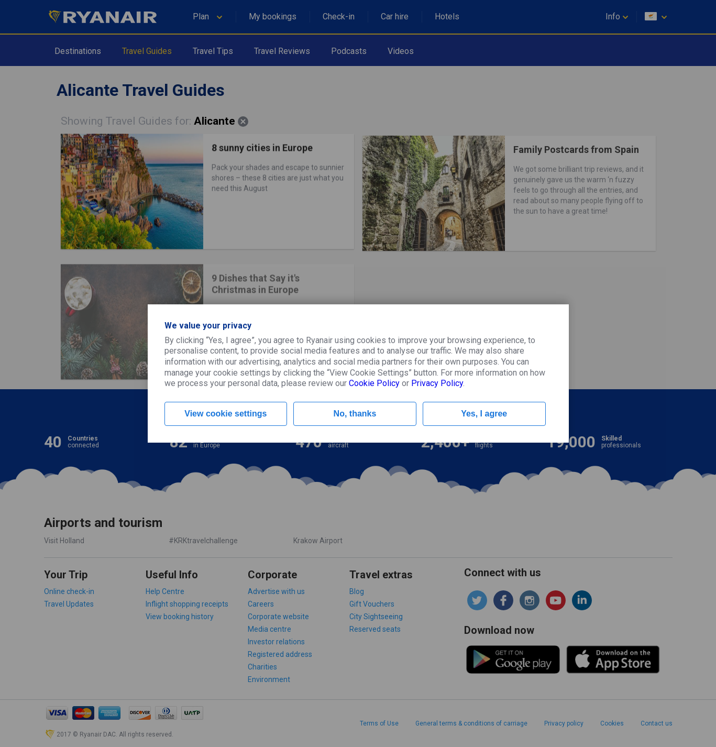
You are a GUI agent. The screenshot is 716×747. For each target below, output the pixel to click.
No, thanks (355, 413)
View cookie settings (225, 413)
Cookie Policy (374, 383)
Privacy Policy (437, 383)
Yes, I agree (484, 413)
